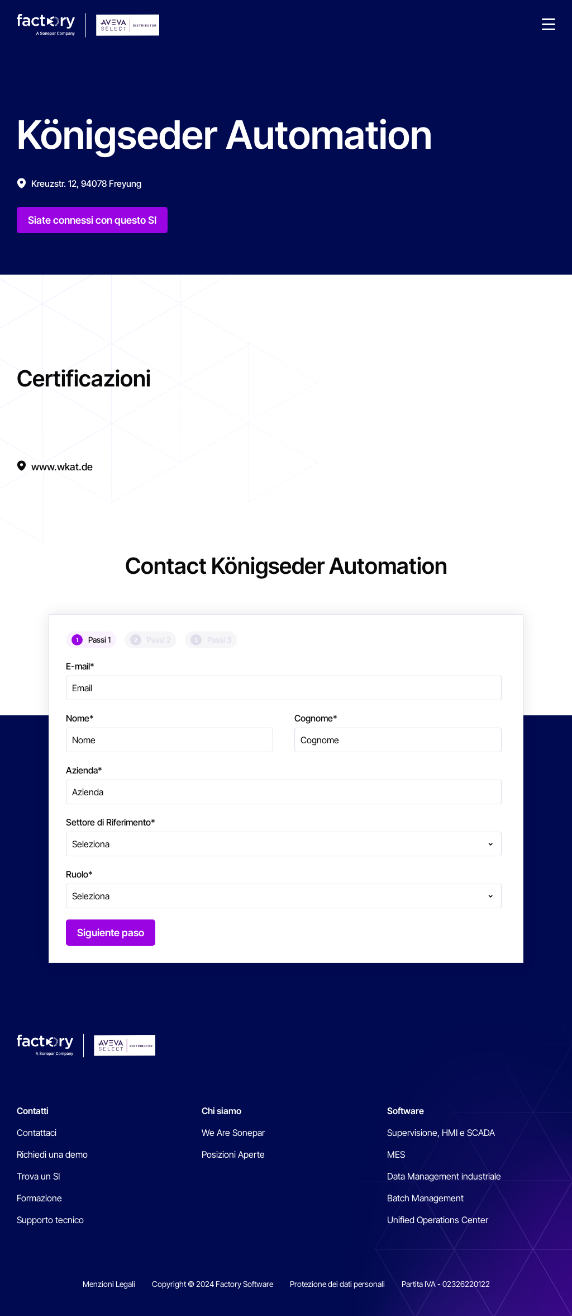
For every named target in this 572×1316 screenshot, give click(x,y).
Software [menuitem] (405, 1110)
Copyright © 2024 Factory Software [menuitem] (212, 1284)
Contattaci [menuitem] (36, 1132)
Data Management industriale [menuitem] (444, 1176)
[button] (548, 25)
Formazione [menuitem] (39, 1198)
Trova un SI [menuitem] (38, 1176)
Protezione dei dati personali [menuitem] (337, 1284)
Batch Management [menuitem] (425, 1198)
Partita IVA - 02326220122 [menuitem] (446, 1284)
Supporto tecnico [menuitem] (50, 1219)
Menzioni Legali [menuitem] (109, 1284)
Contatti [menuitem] (33, 1110)
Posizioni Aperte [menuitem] (233, 1154)
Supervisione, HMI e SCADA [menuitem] (441, 1132)
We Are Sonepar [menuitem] (233, 1132)
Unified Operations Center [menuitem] (437, 1219)
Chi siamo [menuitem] (221, 1110)
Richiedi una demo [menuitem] (52, 1154)
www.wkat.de (62, 467)
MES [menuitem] (396, 1154)
